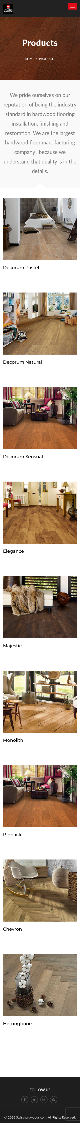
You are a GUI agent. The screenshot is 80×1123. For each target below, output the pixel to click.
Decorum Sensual (23, 456)
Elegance (13, 551)
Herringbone (17, 1023)
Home (29, 59)
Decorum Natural (22, 362)
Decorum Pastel (21, 267)
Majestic (12, 646)
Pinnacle (13, 834)
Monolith (13, 740)
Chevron (12, 929)
